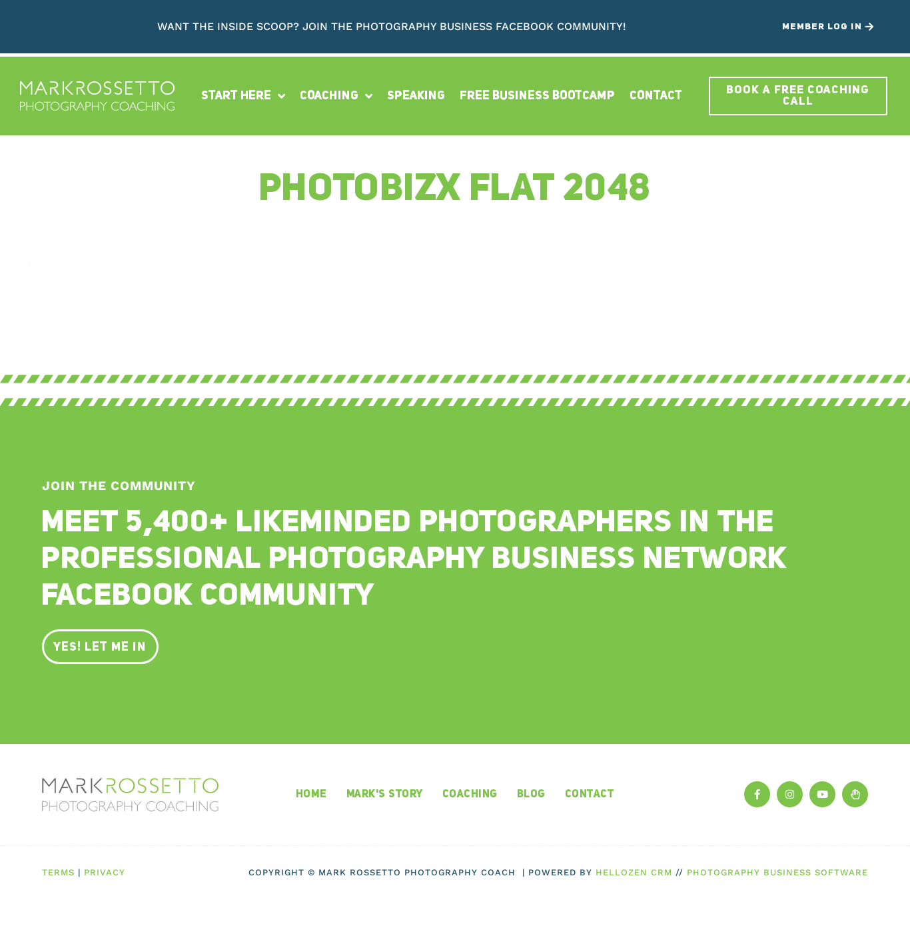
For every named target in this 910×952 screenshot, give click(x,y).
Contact (656, 96)
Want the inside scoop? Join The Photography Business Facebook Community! (391, 26)
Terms (58, 872)
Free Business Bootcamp (537, 96)
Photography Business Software (777, 872)
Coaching (336, 96)
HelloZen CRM (634, 872)
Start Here (243, 96)
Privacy (104, 872)
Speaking (416, 96)
